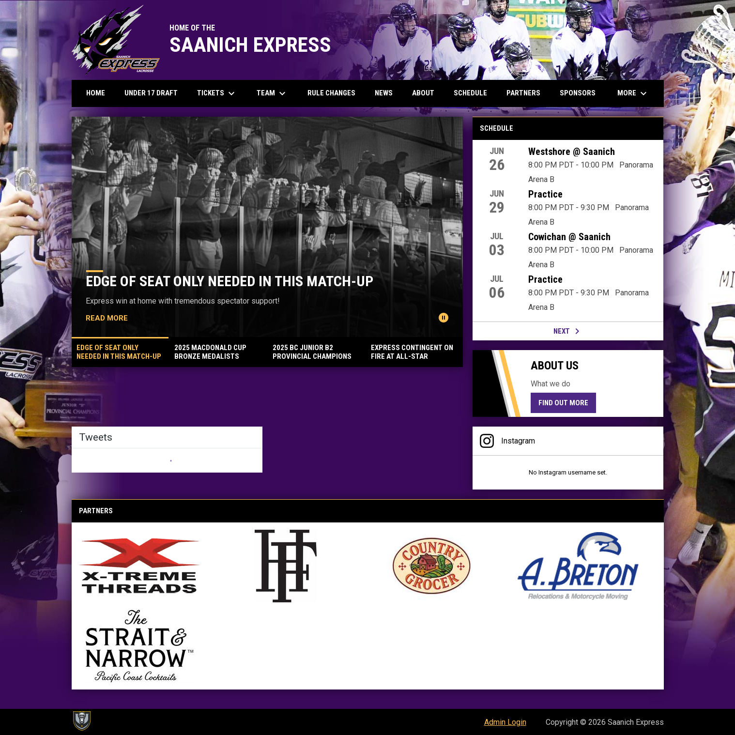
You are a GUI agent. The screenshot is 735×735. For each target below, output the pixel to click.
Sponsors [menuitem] (578, 93)
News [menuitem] (384, 93)
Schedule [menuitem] (470, 93)
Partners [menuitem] (523, 93)
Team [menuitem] (272, 93)
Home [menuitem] (95, 93)
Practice (545, 194)
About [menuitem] (423, 93)
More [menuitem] (633, 93)
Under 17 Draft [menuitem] (151, 93)
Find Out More (563, 402)
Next (568, 331)
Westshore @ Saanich (571, 151)
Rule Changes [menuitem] (331, 93)
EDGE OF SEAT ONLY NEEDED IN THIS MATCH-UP (229, 281)
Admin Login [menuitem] (505, 722)
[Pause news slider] (443, 317)
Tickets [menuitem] (217, 93)
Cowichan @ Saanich (569, 237)
